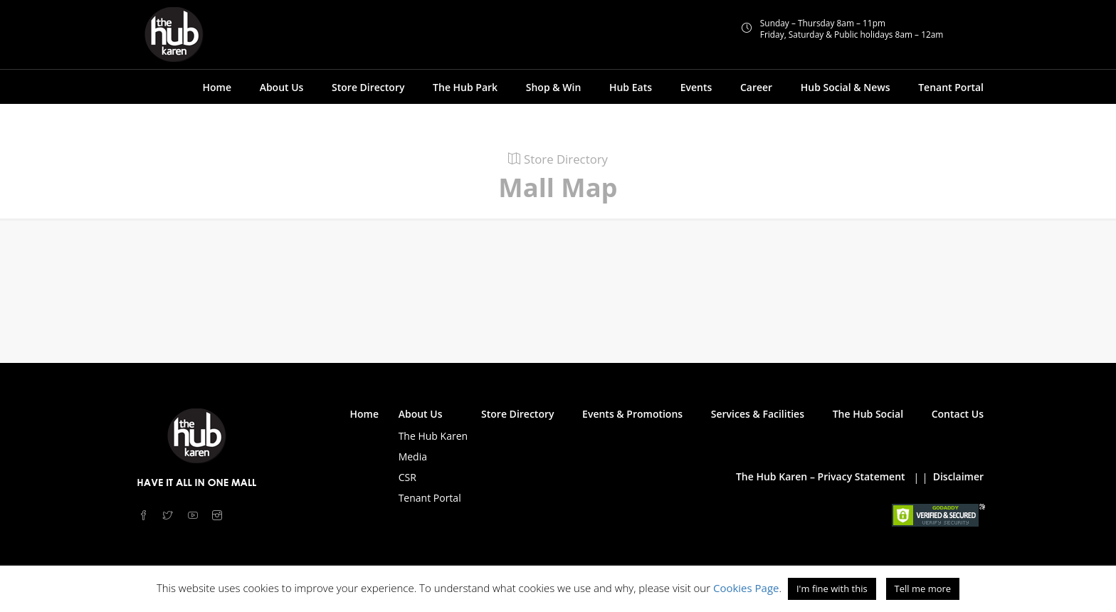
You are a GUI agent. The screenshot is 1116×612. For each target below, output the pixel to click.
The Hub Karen (433, 436)
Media (413, 456)
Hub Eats (630, 87)
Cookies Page (746, 588)
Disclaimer (958, 476)
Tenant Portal (951, 87)
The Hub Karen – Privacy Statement (820, 476)
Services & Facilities (757, 414)
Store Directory (368, 87)
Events (696, 87)
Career (756, 87)
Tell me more (923, 588)
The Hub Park (465, 87)
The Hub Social (868, 414)
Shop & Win (553, 87)
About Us (282, 87)
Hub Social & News (845, 87)
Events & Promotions (632, 414)
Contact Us (958, 414)
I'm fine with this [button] (832, 588)
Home (216, 87)
